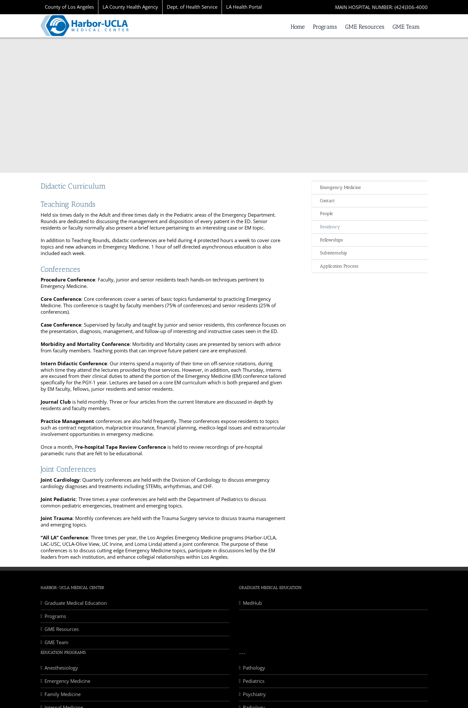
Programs (55, 616)
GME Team (56, 642)
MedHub (252, 603)
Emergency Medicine (340, 187)
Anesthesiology (61, 668)
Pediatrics (253, 681)
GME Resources (62, 629)
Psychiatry (254, 694)
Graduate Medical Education (76, 603)
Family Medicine (63, 694)
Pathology (254, 668)
